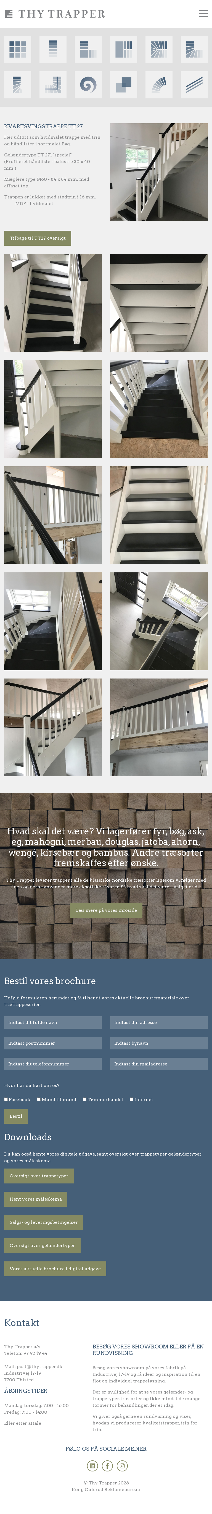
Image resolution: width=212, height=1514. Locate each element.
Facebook (19, 1099)
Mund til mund (59, 1099)
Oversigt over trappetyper (39, 1175)
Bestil (16, 1116)
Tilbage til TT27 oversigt (38, 238)
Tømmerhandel (105, 1099)
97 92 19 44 (35, 1353)
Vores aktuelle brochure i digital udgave (55, 1268)
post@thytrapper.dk (39, 1366)
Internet (143, 1099)
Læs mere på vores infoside (106, 910)
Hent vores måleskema (36, 1199)
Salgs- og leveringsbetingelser (44, 1222)
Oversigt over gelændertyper (42, 1245)
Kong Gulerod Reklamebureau (106, 1489)
